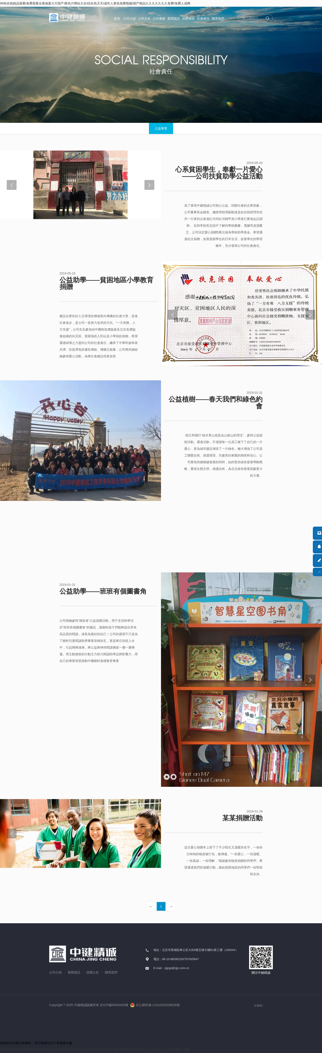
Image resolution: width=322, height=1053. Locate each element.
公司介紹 (129, 18)
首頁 (117, 18)
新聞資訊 (173, 18)
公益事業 (161, 128)
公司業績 (159, 18)
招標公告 (92, 972)
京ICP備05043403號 (114, 1005)
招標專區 (188, 18)
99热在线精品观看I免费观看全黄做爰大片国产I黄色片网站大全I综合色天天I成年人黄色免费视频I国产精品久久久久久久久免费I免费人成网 (95, 3)
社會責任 (203, 18)
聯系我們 (218, 18)
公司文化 (144, 18)
